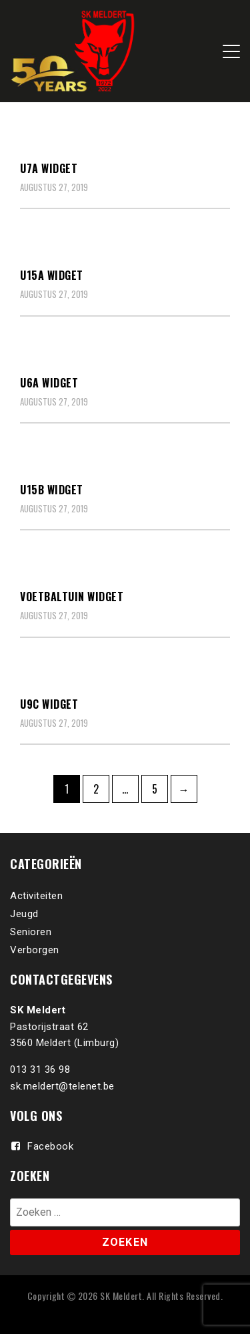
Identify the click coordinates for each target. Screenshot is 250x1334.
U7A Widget (48, 168)
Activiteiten (36, 896)
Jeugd (24, 914)
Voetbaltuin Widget (71, 597)
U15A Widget (51, 275)
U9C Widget (49, 704)
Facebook (50, 1146)
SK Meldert (121, 1296)
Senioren (30, 932)
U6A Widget (49, 383)
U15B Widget (51, 490)
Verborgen (34, 950)
